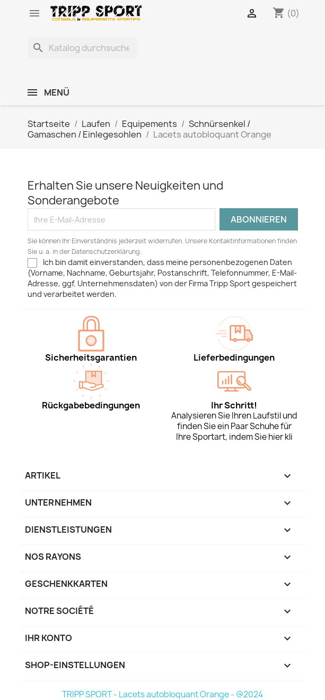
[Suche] (83, 47)
